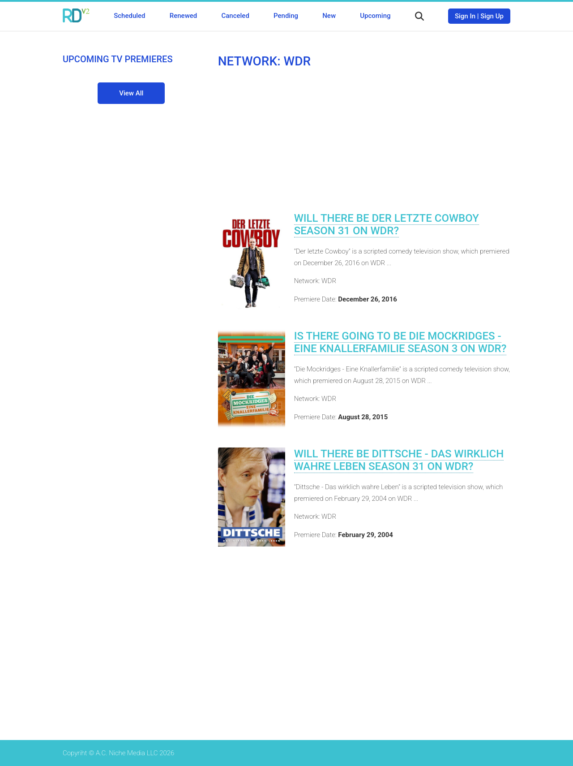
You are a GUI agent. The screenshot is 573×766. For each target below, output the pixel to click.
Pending (286, 16)
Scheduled (129, 16)
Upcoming (375, 16)
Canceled (235, 16)
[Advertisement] (364, 140)
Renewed (183, 16)
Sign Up (492, 16)
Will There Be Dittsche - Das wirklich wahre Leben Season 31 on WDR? (399, 460)
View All (131, 93)
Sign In (465, 16)
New (329, 16)
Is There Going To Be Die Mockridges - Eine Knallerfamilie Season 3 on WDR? (400, 342)
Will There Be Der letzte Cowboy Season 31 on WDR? (386, 224)
